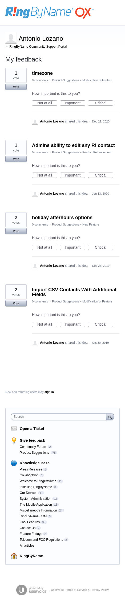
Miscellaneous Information (38, 510)
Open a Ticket (32, 429)
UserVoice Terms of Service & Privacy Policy (80, 589)
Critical (104, 103)
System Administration (35, 499)
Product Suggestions (65, 80)
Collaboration (29, 475)
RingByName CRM (33, 516)
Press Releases (31, 469)
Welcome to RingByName (38, 481)
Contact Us (27, 528)
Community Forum (33, 447)
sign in (49, 392)
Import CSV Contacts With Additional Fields (74, 292)
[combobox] (59, 417)
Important (75, 103)
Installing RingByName (36, 487)
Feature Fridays (31, 534)
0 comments (40, 80)
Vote (16, 86)
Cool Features (30, 522)
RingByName (31, 556)
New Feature (90, 224)
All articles (27, 545)
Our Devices (28, 493)
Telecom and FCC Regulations (41, 540)
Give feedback (32, 440)
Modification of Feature (97, 80)
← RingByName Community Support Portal (36, 46)
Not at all (47, 103)
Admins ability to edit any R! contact (73, 145)
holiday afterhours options (62, 217)
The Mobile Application (36, 504)
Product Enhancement (96, 152)
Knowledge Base (35, 463)
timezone (42, 73)
